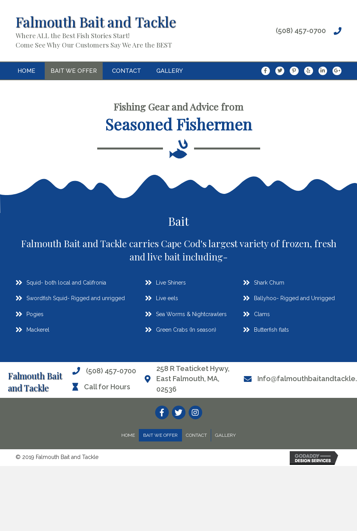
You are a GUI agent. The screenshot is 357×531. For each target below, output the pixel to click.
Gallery (225, 435)
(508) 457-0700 (301, 30)
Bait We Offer (160, 435)
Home (128, 435)
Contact (196, 435)
